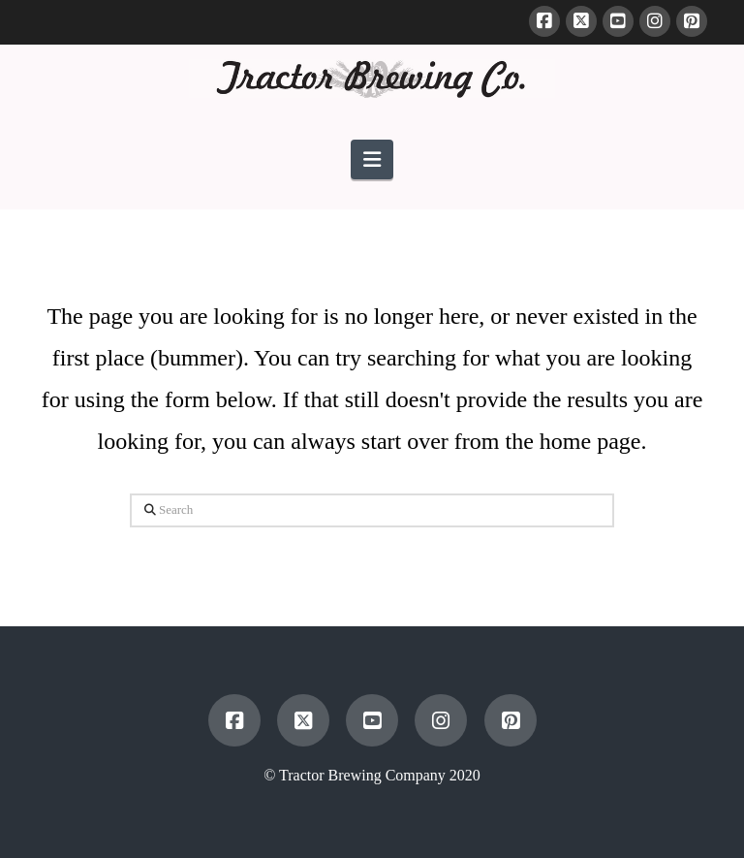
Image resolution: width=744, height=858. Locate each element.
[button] (372, 159)
